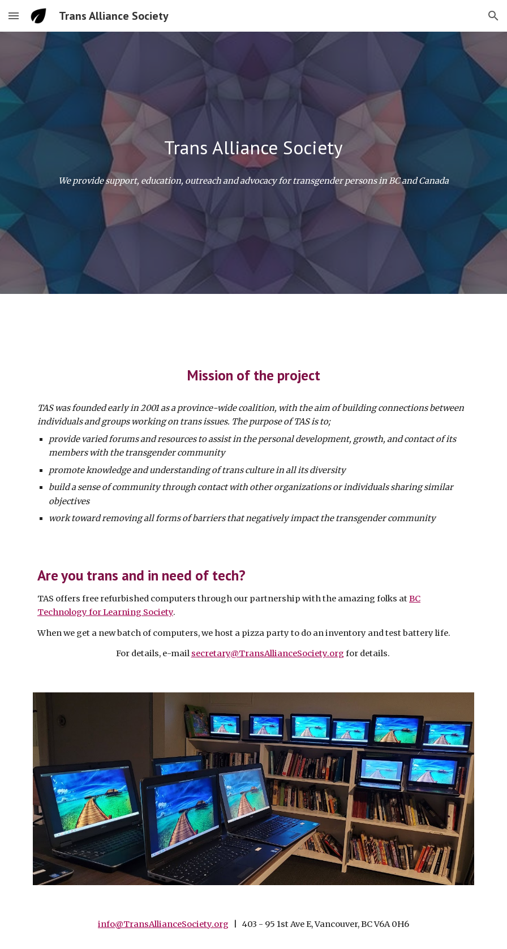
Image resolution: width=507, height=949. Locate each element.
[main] (253, 147)
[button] (13, 15)
